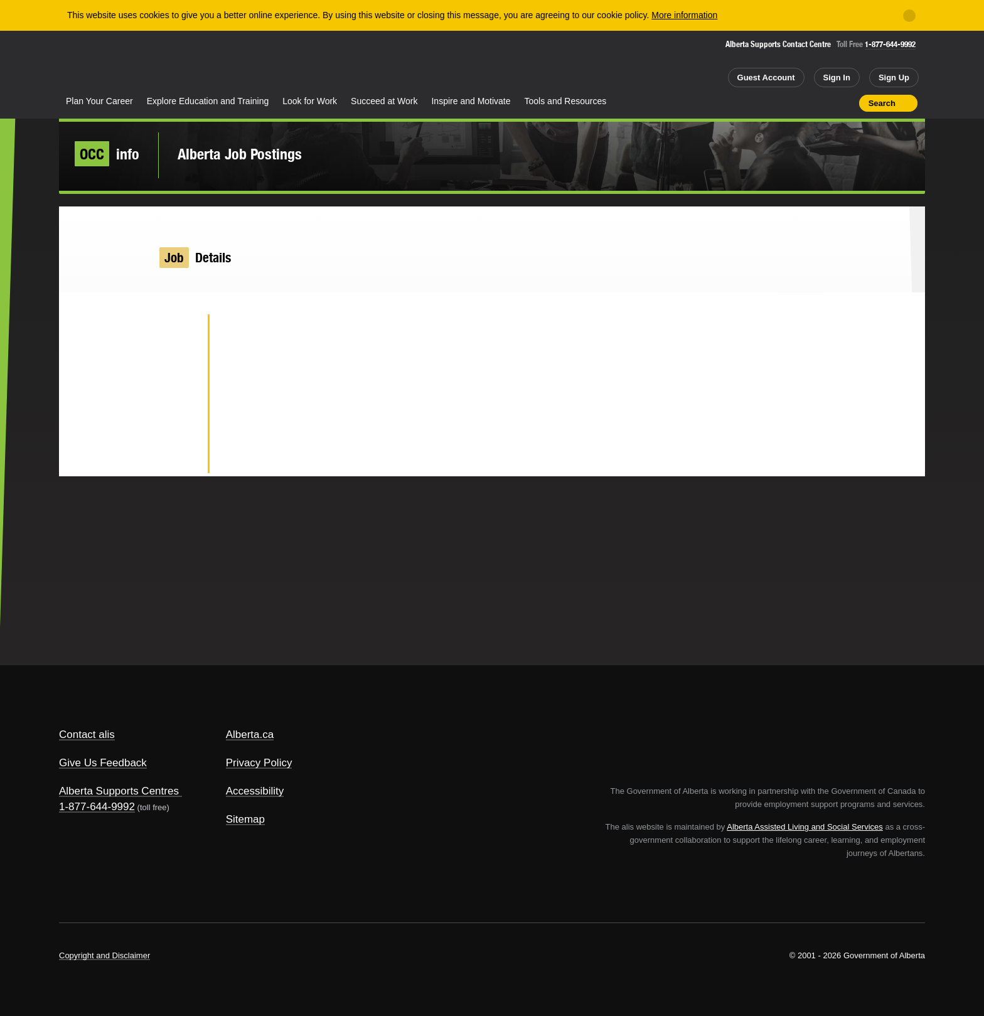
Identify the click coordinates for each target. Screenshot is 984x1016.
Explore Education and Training (208, 101)
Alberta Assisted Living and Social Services (805, 827)
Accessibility (255, 791)
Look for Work (309, 101)
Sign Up (894, 77)
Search (882, 103)
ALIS (194, 62)
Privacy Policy (259, 763)
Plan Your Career (99, 101)
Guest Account (766, 77)
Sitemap (245, 819)
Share (778, 103)
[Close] (909, 15)
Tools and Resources (566, 101)
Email (178, 455)
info (107, 154)
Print (845, 103)
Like (822, 102)
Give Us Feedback (103, 763)
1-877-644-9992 (890, 44)
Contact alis (87, 735)
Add (800, 103)
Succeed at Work (384, 101)
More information (684, 15)
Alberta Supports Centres (119, 791)
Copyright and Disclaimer (104, 955)
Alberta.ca (250, 735)
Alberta (109, 63)
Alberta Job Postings (240, 154)
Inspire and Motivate (470, 101)
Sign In (836, 77)
